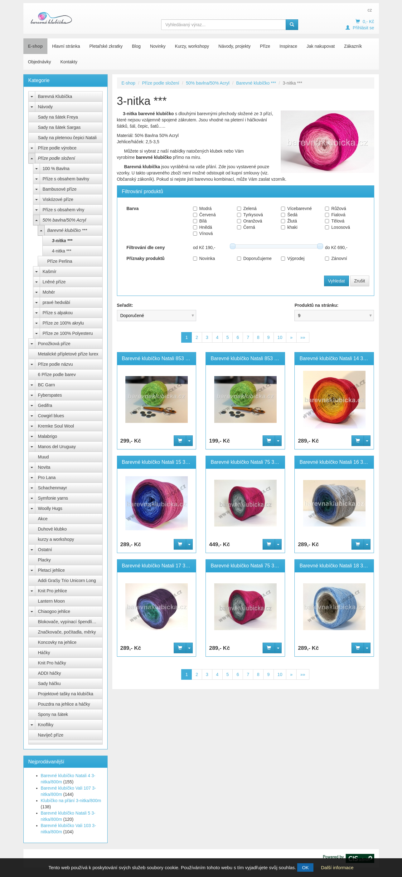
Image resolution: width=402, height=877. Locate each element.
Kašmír (49, 271)
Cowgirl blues (51, 415)
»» (302, 337)
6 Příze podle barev (57, 374)
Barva (133, 208)
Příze (265, 46)
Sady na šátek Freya (58, 117)
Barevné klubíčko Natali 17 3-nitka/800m (166, 565)
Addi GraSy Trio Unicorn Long (67, 580)
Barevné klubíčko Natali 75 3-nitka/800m (255, 565)
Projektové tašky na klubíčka (65, 693)
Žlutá (289, 220)
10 (280, 337)
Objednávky (39, 61)
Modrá (202, 208)
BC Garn (46, 384)
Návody (45, 106)
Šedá (289, 214)
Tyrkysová (250, 214)
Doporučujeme (254, 258)
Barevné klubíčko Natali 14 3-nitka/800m (344, 358)
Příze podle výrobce (57, 147)
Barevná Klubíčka (55, 96)
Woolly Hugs (50, 508)
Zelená (247, 208)
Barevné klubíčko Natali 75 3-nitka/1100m (257, 462)
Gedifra (45, 405)
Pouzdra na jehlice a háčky (64, 704)
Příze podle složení (56, 158)
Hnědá (202, 227)
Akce (43, 518)
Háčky (44, 652)
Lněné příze (54, 281)
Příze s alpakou (58, 312)
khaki (289, 227)
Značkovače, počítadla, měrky (67, 632)
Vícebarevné (296, 208)
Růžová (335, 208)
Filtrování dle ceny (146, 247)
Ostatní (45, 549)
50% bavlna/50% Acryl (64, 220)
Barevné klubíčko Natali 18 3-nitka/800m (344, 565)
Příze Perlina (59, 261)
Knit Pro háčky (52, 662)
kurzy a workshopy (56, 539)
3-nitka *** (62, 240)
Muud (43, 456)
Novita (44, 467)
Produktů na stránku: (316, 305)
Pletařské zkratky (106, 46)
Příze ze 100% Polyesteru (68, 333)
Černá (246, 227)
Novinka (204, 258)
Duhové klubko (52, 529)
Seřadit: (125, 305)
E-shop (35, 46)
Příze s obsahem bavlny (66, 178)
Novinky (158, 46)
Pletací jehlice (51, 570)
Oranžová (249, 220)
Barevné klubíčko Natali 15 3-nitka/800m (166, 462)
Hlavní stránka (66, 46)
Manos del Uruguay (57, 446)
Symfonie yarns (53, 498)
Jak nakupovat (321, 46)
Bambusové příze (60, 189)
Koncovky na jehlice (57, 642)
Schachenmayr (52, 487)
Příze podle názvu (55, 364)
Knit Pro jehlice (52, 590)
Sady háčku (49, 683)
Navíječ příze (51, 734)
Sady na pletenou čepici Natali (67, 137)
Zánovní (336, 258)
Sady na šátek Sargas (59, 127)
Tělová (334, 220)
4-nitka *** (61, 250)
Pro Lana (47, 477)
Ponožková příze (54, 343)
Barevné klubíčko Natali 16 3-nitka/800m (344, 462)
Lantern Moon (51, 601)
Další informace (337, 867)
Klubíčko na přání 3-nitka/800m (71, 800)
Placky (44, 559)
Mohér (49, 292)
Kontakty (68, 61)
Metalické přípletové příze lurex (68, 353)
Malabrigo (47, 436)
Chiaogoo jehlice (54, 611)
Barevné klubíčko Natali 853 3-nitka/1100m (169, 358)
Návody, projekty (234, 46)
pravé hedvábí (56, 302)
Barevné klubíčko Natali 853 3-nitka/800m (257, 358)
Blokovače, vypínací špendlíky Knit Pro (70, 621)
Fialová (335, 214)
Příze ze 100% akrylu (63, 323)
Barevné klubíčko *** (67, 230)
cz (370, 9)
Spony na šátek (53, 714)
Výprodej (292, 258)
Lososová (337, 227)
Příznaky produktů (146, 258)
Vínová (203, 233)
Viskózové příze (58, 199)
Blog (136, 46)
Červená (204, 214)
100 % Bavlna (56, 168)
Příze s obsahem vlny (64, 209)
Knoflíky (46, 724)
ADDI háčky (49, 673)
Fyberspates (50, 395)
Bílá (200, 220)
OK (305, 867)
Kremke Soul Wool (56, 426)
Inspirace (288, 46)
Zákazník (353, 46)
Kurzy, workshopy (192, 46)
